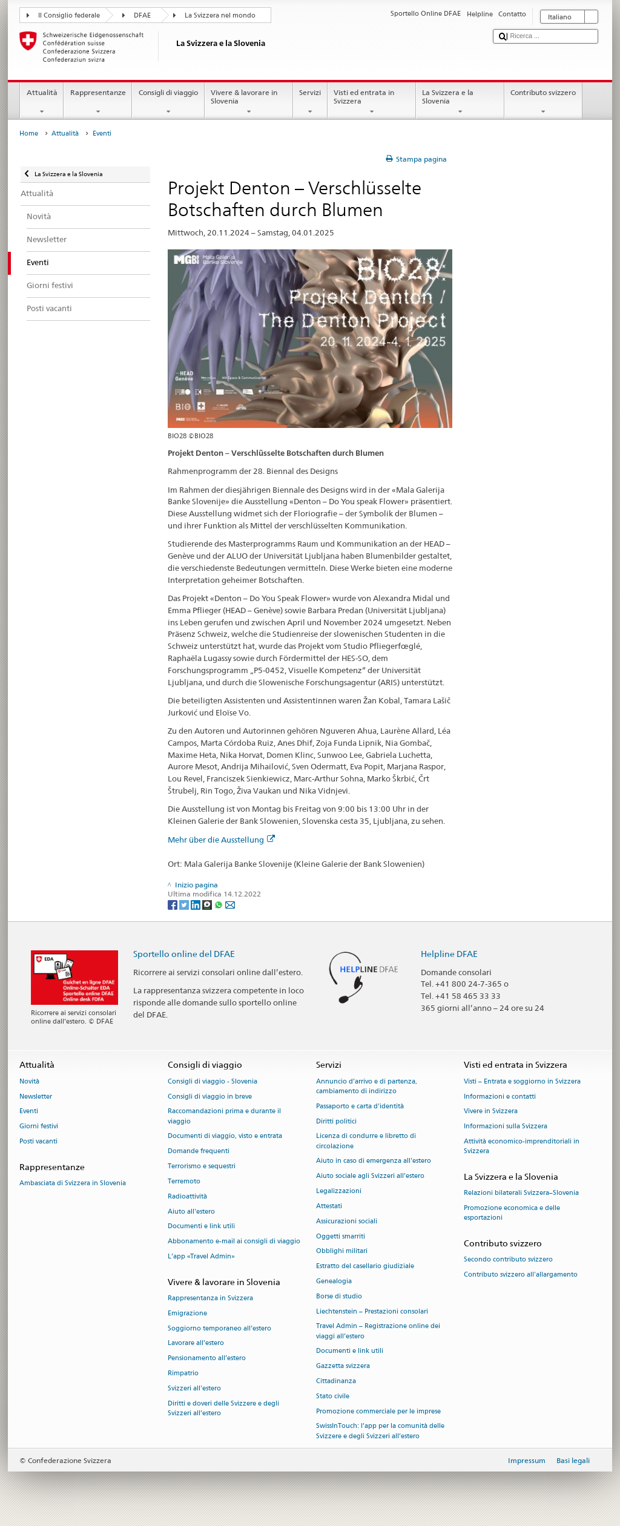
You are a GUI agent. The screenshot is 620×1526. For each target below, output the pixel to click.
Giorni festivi (38, 1127)
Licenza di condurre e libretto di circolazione (366, 1141)
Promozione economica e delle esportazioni (512, 1213)
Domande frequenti (198, 1152)
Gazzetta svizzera (343, 1366)
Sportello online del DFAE (184, 954)
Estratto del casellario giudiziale (365, 1267)
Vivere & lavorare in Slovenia (248, 102)
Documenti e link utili (201, 1227)
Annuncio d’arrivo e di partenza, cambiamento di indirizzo (366, 1086)
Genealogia (334, 1281)
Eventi (28, 1112)
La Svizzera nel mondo (220, 15)
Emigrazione (187, 1313)
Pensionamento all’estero (207, 1359)
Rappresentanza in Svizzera (210, 1298)
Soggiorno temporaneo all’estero (219, 1328)
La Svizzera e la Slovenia (460, 102)
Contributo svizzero (543, 102)
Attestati (329, 1206)
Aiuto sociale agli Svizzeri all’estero (370, 1176)
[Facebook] (173, 904)
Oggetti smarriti (340, 1236)
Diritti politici (336, 1121)
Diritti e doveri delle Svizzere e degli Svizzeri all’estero (223, 1408)
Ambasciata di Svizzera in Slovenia (72, 1184)
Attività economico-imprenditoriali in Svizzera (521, 1146)
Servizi (310, 102)
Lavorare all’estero (196, 1343)
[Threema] (208, 904)
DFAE (142, 15)
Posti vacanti (38, 1141)
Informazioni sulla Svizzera (505, 1127)
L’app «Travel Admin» (201, 1256)
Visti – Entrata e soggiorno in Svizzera (522, 1081)
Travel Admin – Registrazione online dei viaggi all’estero (378, 1331)
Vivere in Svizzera (491, 1112)
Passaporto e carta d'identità (360, 1106)
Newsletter (35, 1096)
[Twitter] (185, 904)
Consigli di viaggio (168, 102)
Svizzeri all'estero (194, 1388)
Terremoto (184, 1181)
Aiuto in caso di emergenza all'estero (373, 1161)
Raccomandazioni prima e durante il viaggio (224, 1116)
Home (28, 133)
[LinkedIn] (196, 904)
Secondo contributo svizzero (508, 1260)
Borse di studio (339, 1296)
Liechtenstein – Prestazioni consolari (372, 1311)
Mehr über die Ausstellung (221, 839)
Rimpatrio (183, 1373)
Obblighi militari (342, 1251)
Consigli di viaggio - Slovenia (212, 1081)
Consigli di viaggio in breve (210, 1096)
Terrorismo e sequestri (202, 1166)
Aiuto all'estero (191, 1211)
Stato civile (332, 1396)
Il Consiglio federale (69, 15)
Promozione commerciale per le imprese (378, 1411)
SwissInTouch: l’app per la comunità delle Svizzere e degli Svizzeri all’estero (380, 1431)
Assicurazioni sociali (346, 1221)
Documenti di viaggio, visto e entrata (225, 1136)
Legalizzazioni (338, 1191)
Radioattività (187, 1196)
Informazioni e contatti (500, 1096)
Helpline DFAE (449, 954)
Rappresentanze (97, 102)
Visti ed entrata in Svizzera (371, 102)
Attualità (42, 102)
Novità (29, 1081)
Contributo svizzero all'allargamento (521, 1275)
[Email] (230, 904)
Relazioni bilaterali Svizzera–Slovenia (521, 1193)
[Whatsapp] (219, 904)
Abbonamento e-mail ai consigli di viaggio (234, 1242)
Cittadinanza (336, 1381)
